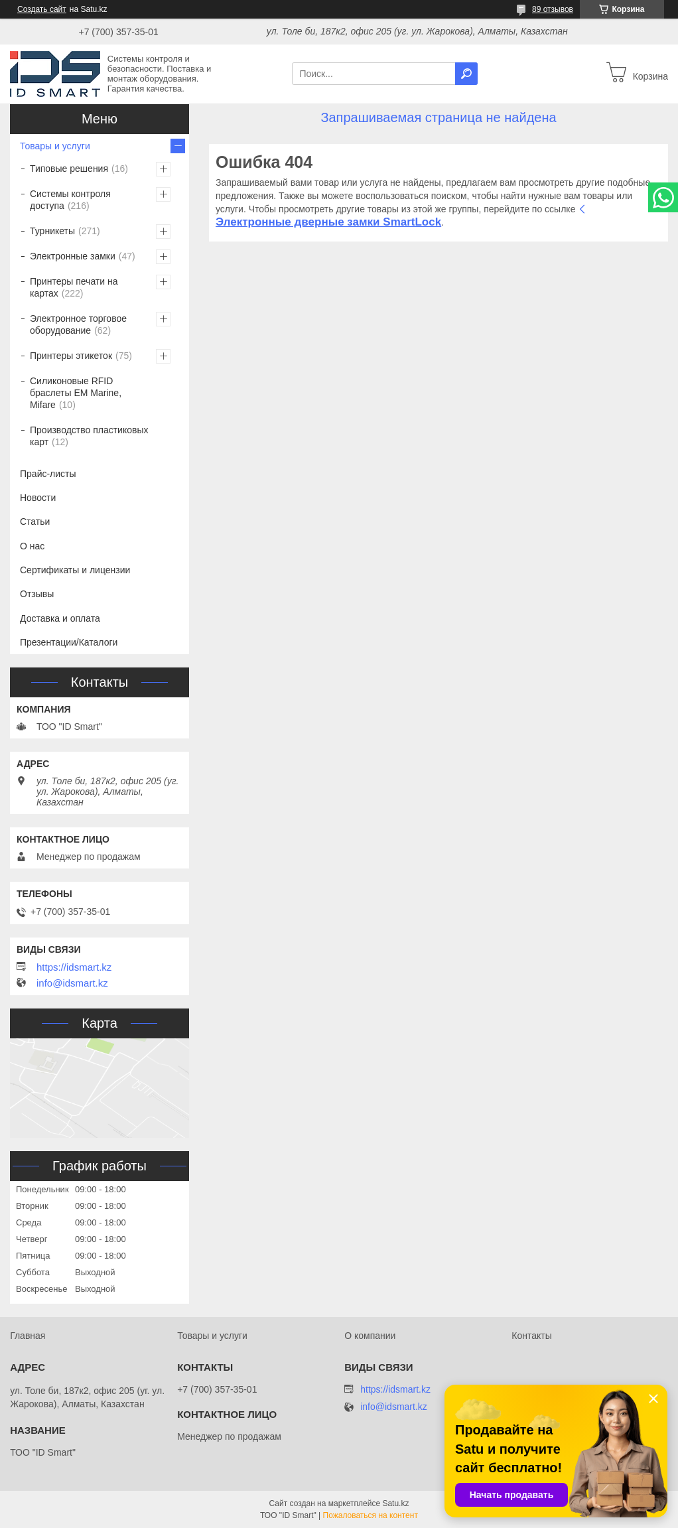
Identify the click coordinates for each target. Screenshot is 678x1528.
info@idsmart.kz (72, 983)
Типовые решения (69, 168)
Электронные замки (72, 256)
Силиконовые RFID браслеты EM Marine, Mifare (75, 393)
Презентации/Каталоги (68, 642)
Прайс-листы (48, 473)
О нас (32, 546)
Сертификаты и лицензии (75, 570)
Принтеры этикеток (71, 355)
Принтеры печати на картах (74, 287)
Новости (38, 497)
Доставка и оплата (60, 618)
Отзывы (37, 594)
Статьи (35, 521)
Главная (27, 1335)
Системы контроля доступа (70, 199)
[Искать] (466, 73)
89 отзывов (552, 9)
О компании (369, 1335)
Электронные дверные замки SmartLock (328, 222)
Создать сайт (41, 9)
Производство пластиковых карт (89, 436)
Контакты (531, 1335)
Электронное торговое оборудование (78, 324)
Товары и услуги (55, 146)
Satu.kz (395, 1503)
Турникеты (52, 231)
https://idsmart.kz (73, 967)
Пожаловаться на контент (370, 1515)
